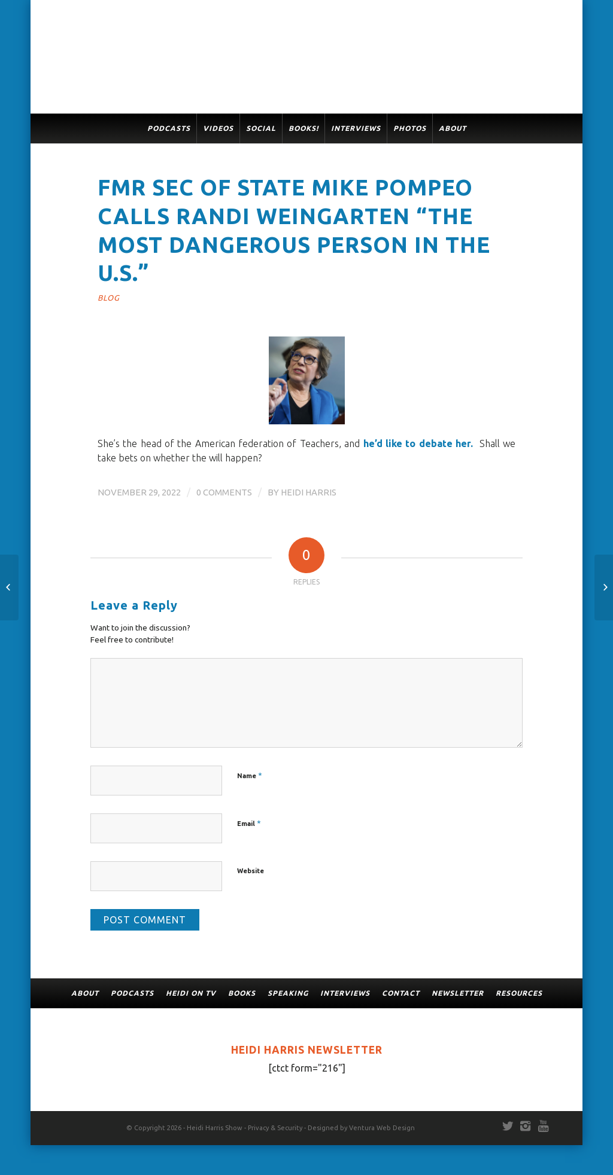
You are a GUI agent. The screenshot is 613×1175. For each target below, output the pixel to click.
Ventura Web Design (382, 1127)
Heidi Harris (308, 492)
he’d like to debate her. (418, 443)
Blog (109, 297)
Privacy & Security (275, 1127)
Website (250, 870)
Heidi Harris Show (214, 1127)
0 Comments (224, 492)
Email (249, 823)
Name (249, 775)
